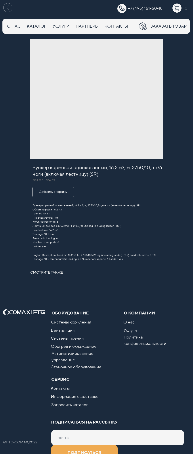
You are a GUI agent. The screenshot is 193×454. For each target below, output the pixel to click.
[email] (117, 437)
